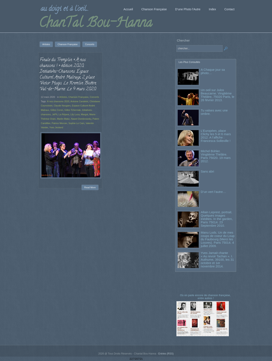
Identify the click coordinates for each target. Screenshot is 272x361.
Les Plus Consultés (189, 62)
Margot (84, 114)
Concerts (94, 97)
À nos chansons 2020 (58, 101)
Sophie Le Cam (76, 123)
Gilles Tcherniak (72, 110)
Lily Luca (75, 114)
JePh (54, 114)
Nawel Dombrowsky (81, 119)
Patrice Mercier (59, 123)
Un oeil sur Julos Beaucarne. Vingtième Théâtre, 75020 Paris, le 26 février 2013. (217, 95)
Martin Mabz (63, 119)
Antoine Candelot (79, 101)
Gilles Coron (56, 110)
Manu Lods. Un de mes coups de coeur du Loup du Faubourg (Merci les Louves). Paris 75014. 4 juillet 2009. (217, 239)
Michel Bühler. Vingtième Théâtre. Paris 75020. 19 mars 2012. (216, 156)
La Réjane (64, 114)
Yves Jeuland (56, 127)
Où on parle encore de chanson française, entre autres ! (206, 297)
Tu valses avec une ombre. (214, 112)
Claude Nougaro (62, 105)
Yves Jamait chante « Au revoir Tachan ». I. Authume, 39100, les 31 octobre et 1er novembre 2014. (217, 259)
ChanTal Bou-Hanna (95, 23)
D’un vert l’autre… (213, 192)
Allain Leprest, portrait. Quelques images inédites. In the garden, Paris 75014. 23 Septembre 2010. (217, 218)
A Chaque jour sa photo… (213, 71)
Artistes (63, 97)
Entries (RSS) (166, 353)
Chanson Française (78, 97)
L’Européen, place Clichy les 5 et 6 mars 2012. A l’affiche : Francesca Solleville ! (216, 136)
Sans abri (207, 171)
